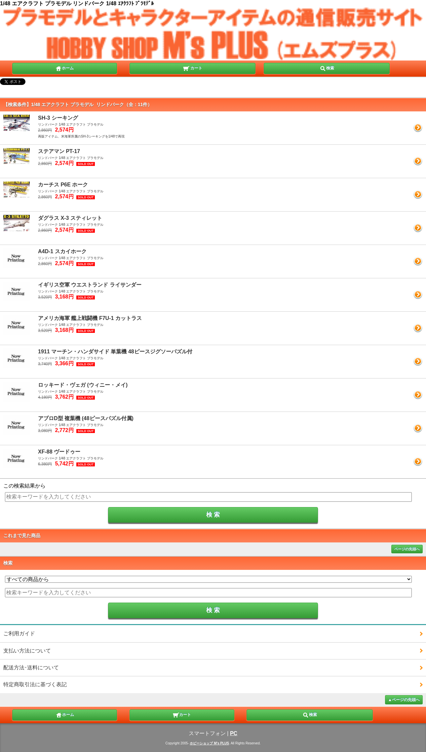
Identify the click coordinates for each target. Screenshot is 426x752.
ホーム (64, 67)
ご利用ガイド (19, 633)
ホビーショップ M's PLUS (209, 743)
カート (192, 67)
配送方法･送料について (31, 667)
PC (233, 733)
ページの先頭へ (407, 549)
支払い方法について (27, 650)
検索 (327, 67)
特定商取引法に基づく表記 (35, 684)
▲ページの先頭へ (404, 699)
